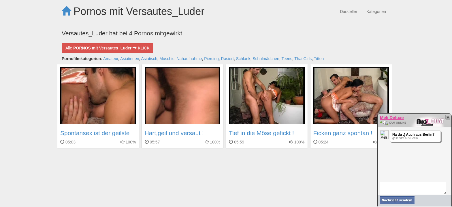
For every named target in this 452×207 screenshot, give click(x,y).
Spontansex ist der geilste (94, 133)
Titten (319, 58)
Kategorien (376, 11)
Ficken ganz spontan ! (342, 133)
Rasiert (227, 58)
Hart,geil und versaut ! (174, 133)
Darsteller (348, 11)
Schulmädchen (266, 58)
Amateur (110, 58)
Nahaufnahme (189, 58)
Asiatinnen (129, 58)
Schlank (243, 58)
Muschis (166, 58)
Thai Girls (303, 58)
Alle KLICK (107, 48)
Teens (286, 58)
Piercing (211, 58)
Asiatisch (149, 58)
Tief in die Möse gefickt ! (261, 133)
